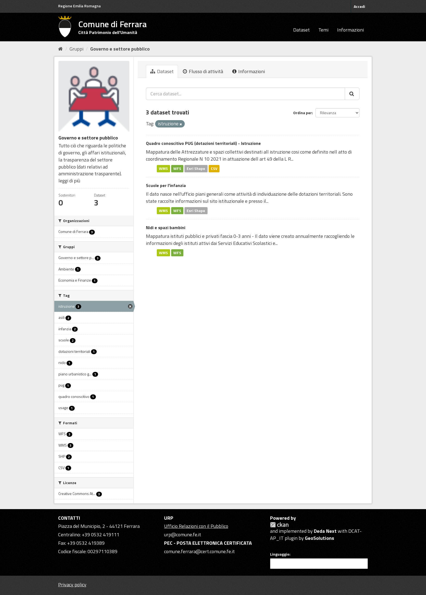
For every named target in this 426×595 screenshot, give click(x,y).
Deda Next (325, 531)
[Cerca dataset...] (245, 94)
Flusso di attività (203, 71)
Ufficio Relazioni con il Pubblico (196, 526)
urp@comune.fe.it (182, 534)
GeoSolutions (319, 538)
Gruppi (76, 48)
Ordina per (302, 113)
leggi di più (69, 180)
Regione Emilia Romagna (79, 6)
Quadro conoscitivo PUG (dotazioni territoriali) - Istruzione (203, 143)
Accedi (359, 6)
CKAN (279, 525)
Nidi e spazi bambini (165, 227)
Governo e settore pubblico (120, 48)
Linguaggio (279, 554)
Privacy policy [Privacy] (72, 584)
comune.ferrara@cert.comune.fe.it (199, 551)
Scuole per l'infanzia (166, 185)
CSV (214, 168)
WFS (177, 168)
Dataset (301, 29)
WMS (163, 168)
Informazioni (350, 29)
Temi (323, 29)
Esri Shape (196, 168)
